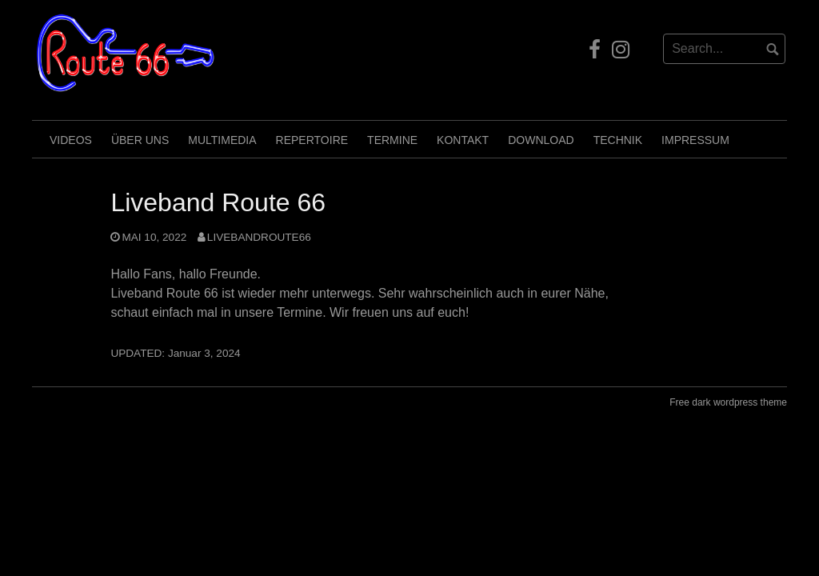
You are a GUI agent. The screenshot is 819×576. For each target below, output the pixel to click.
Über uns (140, 140)
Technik (617, 140)
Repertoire (312, 140)
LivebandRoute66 (259, 237)
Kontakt (463, 140)
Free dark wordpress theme (728, 402)
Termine (392, 140)
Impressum (695, 140)
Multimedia (222, 140)
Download (540, 140)
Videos (71, 140)
